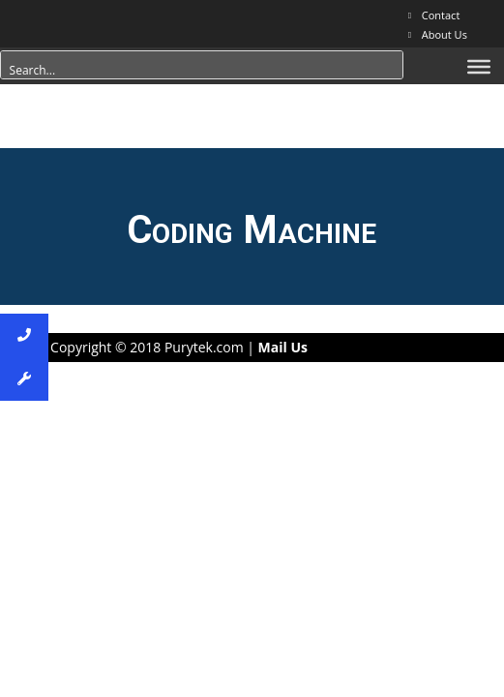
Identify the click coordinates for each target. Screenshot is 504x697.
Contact (441, 15)
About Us (444, 34)
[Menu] (478, 67)
